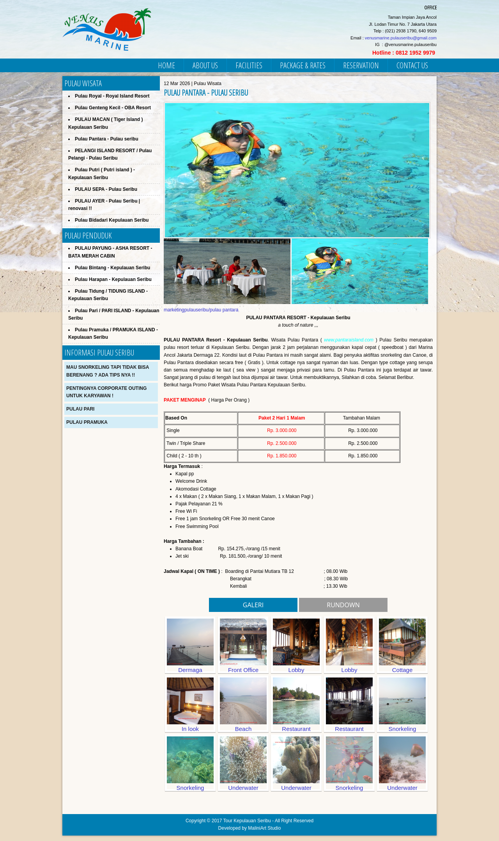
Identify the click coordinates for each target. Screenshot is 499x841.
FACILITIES (248, 65)
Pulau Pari (80, 409)
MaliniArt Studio (264, 828)
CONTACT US (412, 65)
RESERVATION (361, 65)
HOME (166, 65)
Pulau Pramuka (87, 422)
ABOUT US (205, 65)
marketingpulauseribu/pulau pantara (201, 310)
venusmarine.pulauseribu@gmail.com (401, 38)
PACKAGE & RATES (303, 65)
